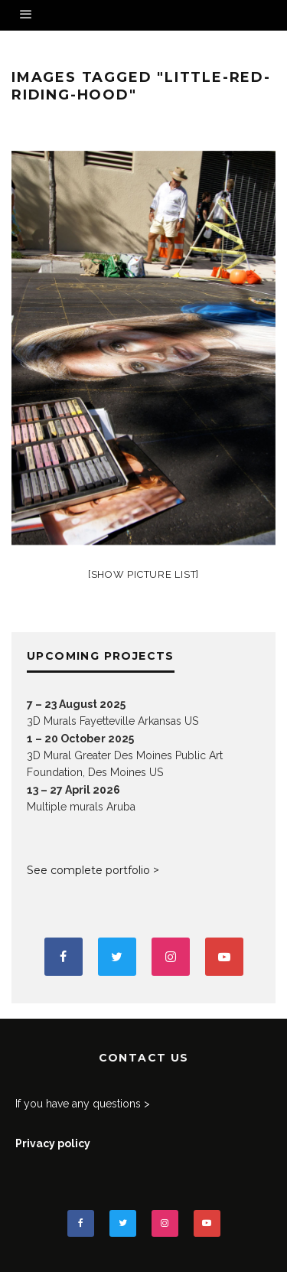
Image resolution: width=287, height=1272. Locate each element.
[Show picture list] (143, 574)
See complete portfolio (88, 870)
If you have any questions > (82, 1104)
